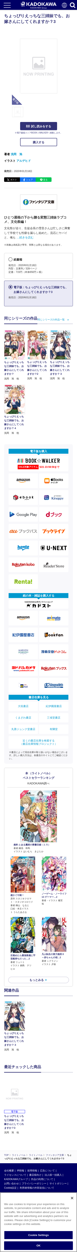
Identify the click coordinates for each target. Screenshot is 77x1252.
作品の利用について (42, 1179)
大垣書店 (23, 706)
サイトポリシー (58, 1183)
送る (45, 179)
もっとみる (36, 980)
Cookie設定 (10, 1187)
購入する (38, 142)
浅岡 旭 (16, 154)
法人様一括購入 (53, 1174)
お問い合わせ (11, 1183)
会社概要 (9, 1170)
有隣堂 (54, 729)
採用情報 (32, 1170)
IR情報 (20, 1170)
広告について (47, 1170)
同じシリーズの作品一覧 (51, 319)
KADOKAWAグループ (16, 1179)
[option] (15, 1026)
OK (39, 1245)
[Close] (72, 1198)
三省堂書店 (53, 717)
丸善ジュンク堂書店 (23, 729)
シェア (29, 179)
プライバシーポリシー (34, 1183)
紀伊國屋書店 (54, 706)
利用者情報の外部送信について (37, 1187)
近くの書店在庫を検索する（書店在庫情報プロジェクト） (38, 742)
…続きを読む (25, 237)
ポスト (13, 179)
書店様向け (35, 1174)
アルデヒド (23, 160)
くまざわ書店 (23, 717)
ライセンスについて (15, 1174)
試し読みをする (38, 126)
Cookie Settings (38, 1235)
